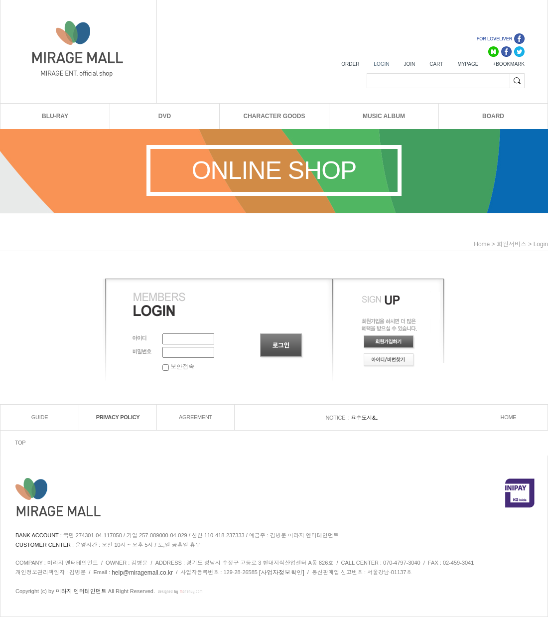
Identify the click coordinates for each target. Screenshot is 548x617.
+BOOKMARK (509, 64)
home (482, 244)
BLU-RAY (55, 116)
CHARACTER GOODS (274, 116)
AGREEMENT (195, 418)
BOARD (493, 116)
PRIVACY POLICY (118, 418)
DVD (164, 116)
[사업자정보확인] (281, 572)
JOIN (409, 64)
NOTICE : (338, 418)
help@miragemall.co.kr (142, 572)
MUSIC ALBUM (384, 116)
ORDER (350, 64)
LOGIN (381, 64)
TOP (20, 443)
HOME (509, 418)
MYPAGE (467, 64)
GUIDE (39, 418)
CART (436, 64)
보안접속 (178, 366)
